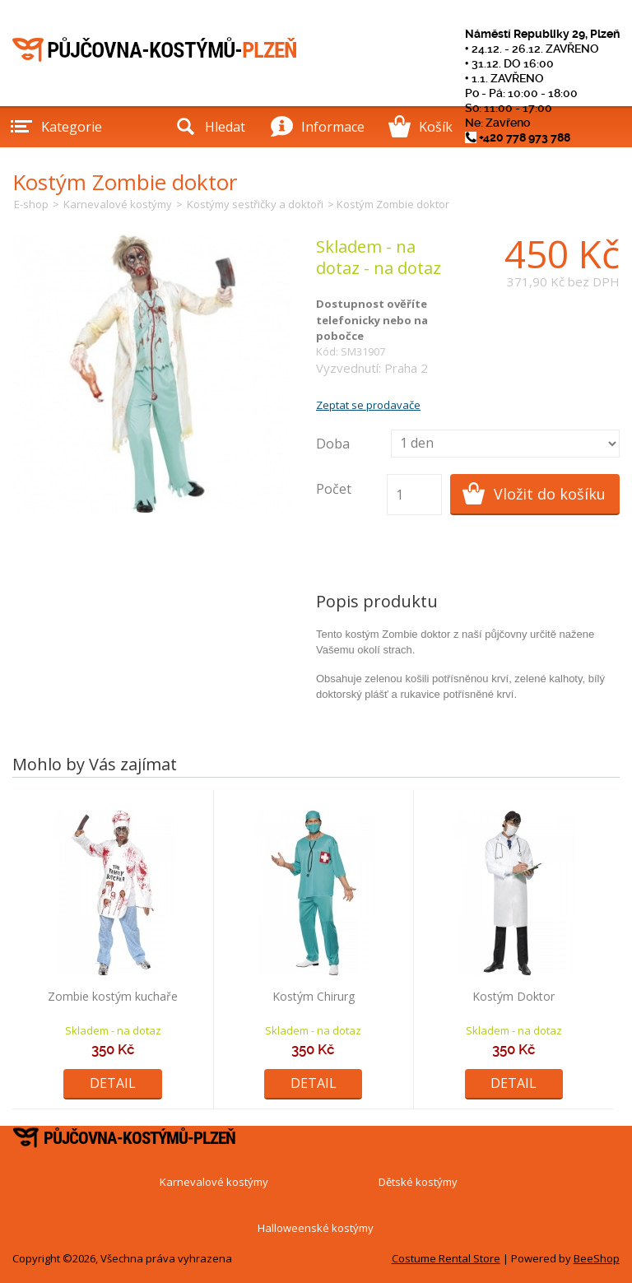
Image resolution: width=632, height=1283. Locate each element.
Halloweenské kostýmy (316, 1227)
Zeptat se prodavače (368, 404)
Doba (333, 444)
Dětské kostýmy (418, 1181)
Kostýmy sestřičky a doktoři (255, 204)
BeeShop (597, 1258)
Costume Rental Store (446, 1258)
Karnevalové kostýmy (117, 204)
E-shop (31, 204)
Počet (333, 489)
